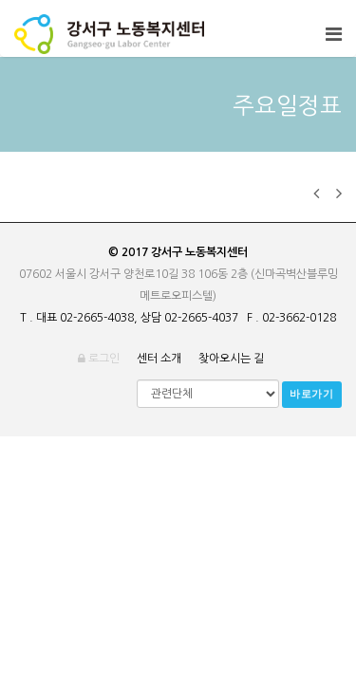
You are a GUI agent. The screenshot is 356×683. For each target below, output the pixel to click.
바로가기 (312, 394)
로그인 (99, 358)
